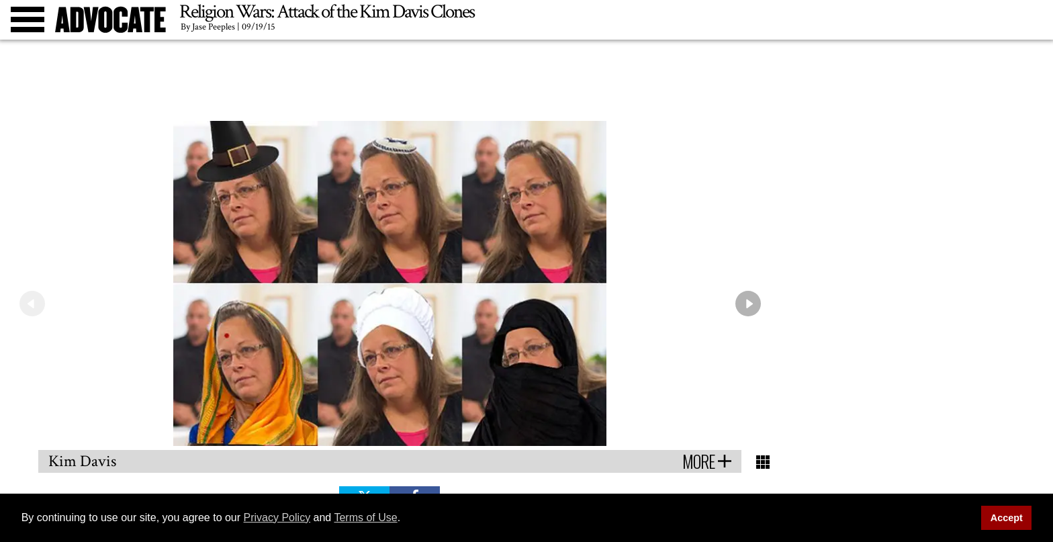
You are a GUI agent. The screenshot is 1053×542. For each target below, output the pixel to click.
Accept (1007, 517)
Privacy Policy (277, 517)
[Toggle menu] (27, 19)
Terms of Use (365, 517)
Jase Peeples (213, 27)
